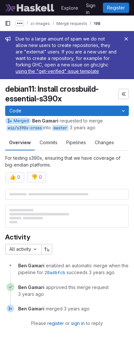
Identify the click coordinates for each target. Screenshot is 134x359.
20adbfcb (54, 272)
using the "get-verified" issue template (57, 71)
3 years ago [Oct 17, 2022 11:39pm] (82, 127)
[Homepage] (30, 8)
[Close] (126, 39)
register (55, 323)
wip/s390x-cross (25, 128)
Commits (48, 142)
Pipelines (76, 142)
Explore (69, 8)
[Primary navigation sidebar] (8, 23)
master (60, 128)
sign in (78, 323)
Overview (20, 142)
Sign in (90, 6)
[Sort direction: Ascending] (47, 249)
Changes (104, 142)
